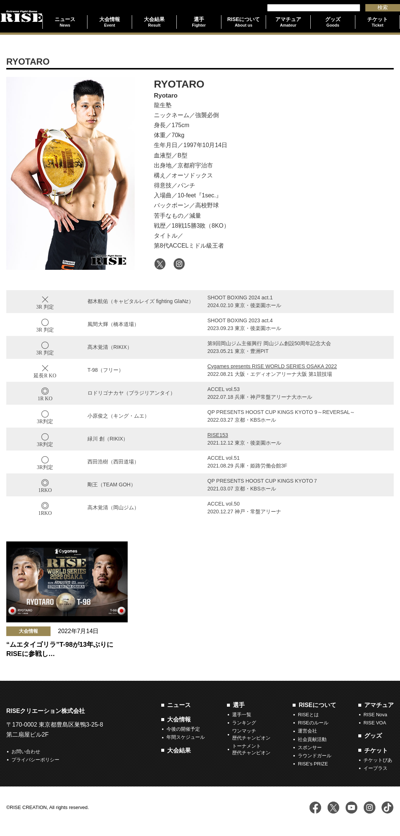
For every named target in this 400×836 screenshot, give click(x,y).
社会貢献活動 (312, 739)
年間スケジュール (185, 737)
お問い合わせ (25, 751)
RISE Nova (375, 714)
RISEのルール (313, 722)
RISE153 (217, 435)
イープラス (375, 768)
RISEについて (317, 705)
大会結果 (179, 750)
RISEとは (308, 714)
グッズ (373, 736)
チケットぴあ (377, 760)
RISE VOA (374, 722)
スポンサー (310, 747)
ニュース (179, 705)
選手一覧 (241, 714)
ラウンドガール (314, 755)
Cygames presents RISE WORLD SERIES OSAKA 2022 (272, 366)
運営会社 (307, 731)
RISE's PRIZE (313, 764)
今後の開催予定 (183, 729)
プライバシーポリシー (35, 759)
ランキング (244, 722)
